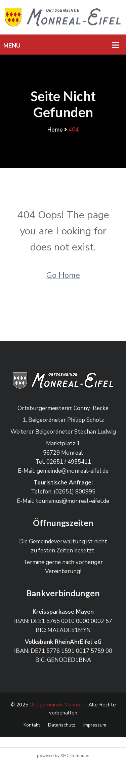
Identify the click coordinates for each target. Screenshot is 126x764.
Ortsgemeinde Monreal (56, 704)
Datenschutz (61, 725)
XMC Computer (74, 755)
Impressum (94, 725)
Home (55, 130)
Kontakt (32, 725)
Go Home (63, 275)
